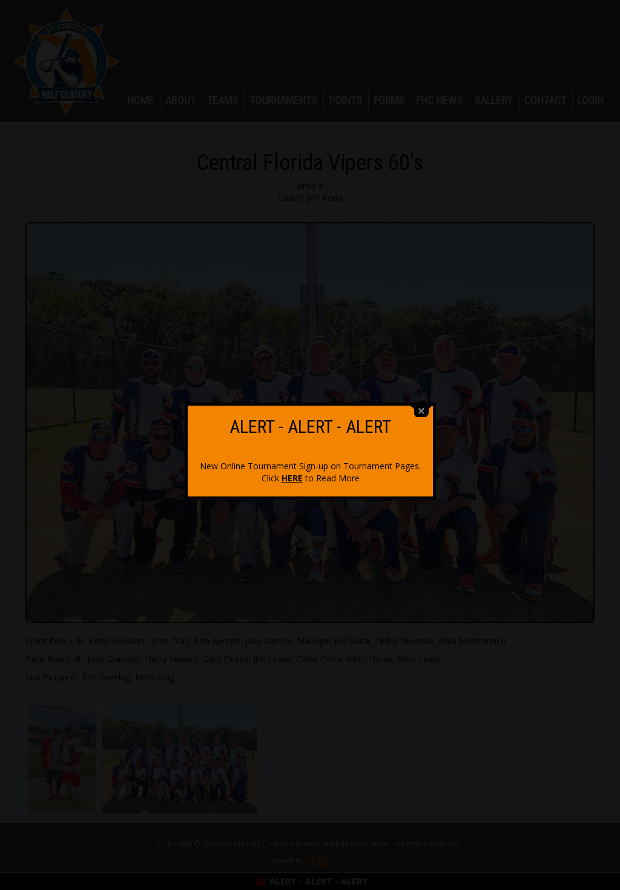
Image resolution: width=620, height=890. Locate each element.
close (421, 406)
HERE (292, 472)
